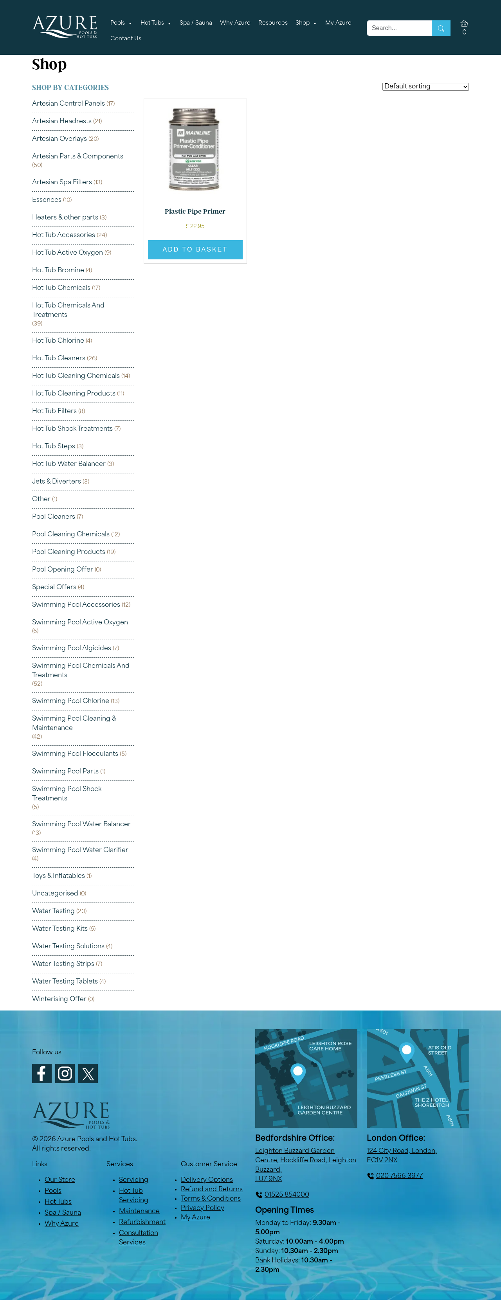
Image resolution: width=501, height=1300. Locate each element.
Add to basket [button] (195, 249)
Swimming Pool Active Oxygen (80, 623)
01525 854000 (287, 1195)
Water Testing (53, 911)
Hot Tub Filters (54, 411)
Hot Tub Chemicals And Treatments (68, 310)
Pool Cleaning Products (68, 552)
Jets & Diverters (56, 482)
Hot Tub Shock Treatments (72, 429)
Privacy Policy (202, 1208)
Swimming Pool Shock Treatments (66, 794)
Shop (306, 23)
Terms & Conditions (211, 1199)
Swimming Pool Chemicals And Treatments (81, 671)
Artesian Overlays (59, 139)
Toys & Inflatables (58, 876)
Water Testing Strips (63, 964)
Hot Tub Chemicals (61, 288)
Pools (121, 23)
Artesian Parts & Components (77, 157)
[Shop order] (425, 87)
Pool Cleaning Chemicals (71, 535)
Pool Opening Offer (62, 570)
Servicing (133, 1180)
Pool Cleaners (53, 517)
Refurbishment (142, 1222)
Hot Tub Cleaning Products (73, 394)
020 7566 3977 (399, 1176)
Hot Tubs (156, 23)
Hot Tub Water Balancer (69, 464)
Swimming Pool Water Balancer (81, 825)
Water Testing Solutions (68, 947)
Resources (273, 23)
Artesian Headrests (62, 122)
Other (41, 499)
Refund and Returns (212, 1190)
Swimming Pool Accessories (76, 605)
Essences (46, 200)
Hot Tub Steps (53, 447)
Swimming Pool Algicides (71, 649)
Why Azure (235, 23)
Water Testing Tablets (65, 982)
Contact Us (125, 39)
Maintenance (139, 1211)
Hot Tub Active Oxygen (67, 253)
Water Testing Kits (60, 929)
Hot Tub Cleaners (58, 359)
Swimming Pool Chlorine (70, 701)
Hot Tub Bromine (58, 271)
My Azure (338, 23)
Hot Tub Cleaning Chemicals (76, 376)
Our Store (60, 1180)
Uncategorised (55, 894)
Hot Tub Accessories (63, 235)
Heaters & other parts (65, 218)
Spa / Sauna (196, 23)
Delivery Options (207, 1180)
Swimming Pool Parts (65, 772)
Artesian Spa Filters (62, 183)
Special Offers (54, 587)
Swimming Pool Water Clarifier (80, 850)
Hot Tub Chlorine (58, 341)
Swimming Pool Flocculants (75, 754)
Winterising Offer (59, 999)
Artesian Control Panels (68, 104)
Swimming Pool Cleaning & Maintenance (74, 724)
